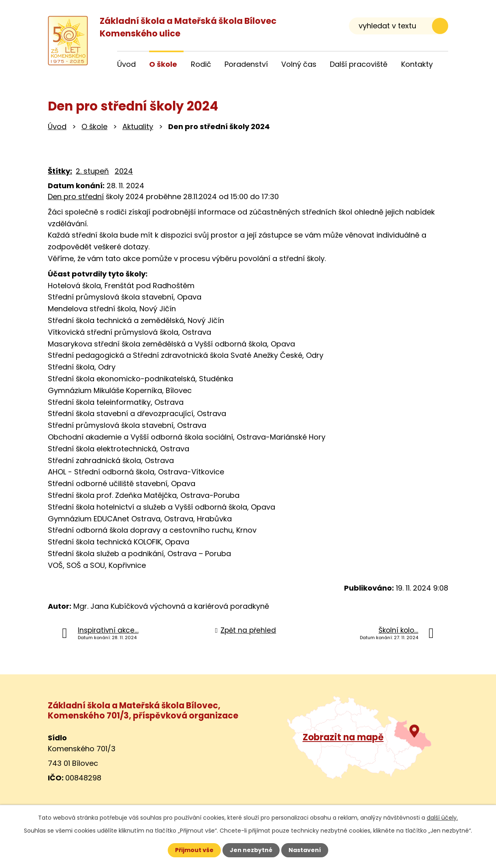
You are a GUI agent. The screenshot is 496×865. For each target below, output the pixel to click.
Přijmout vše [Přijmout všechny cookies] (194, 850)
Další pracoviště (358, 64)
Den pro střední (76, 196)
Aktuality (137, 126)
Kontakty (417, 64)
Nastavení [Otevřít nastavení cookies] (305, 850)
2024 (124, 171)
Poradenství (246, 64)
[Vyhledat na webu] (398, 25)
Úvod (57, 126)
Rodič (201, 64)
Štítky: (60, 171)
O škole (94, 126)
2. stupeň (92, 171)
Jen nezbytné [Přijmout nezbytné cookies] (251, 850)
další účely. (442, 818)
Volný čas (298, 64)
